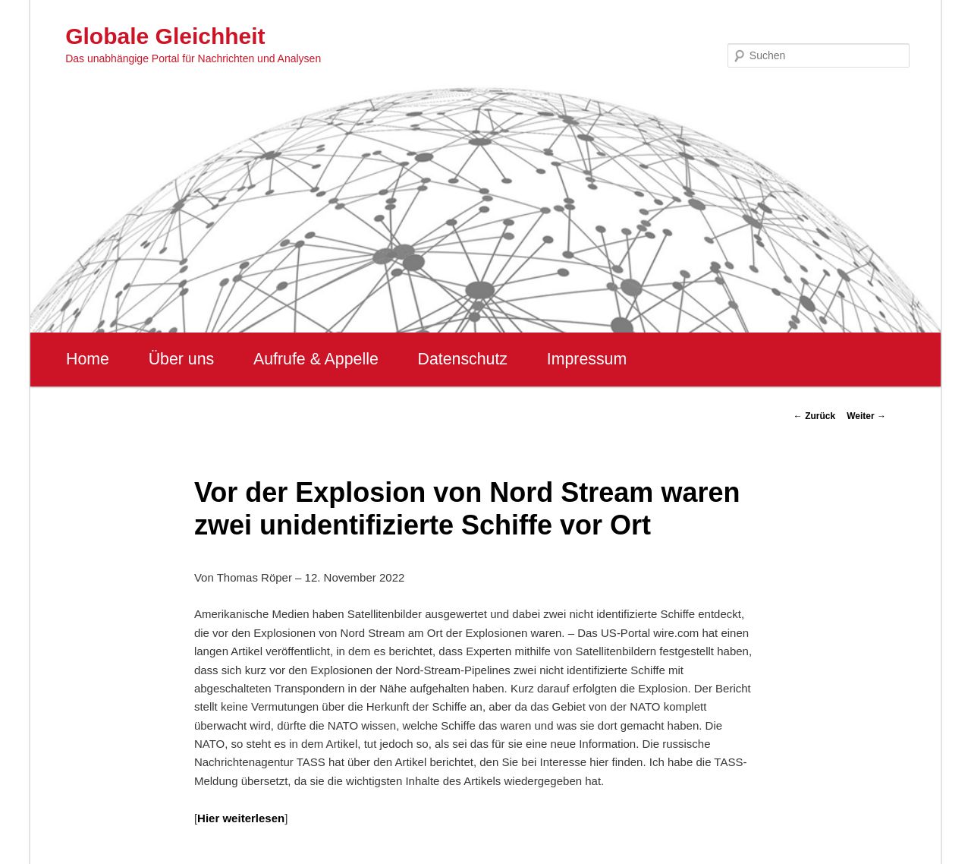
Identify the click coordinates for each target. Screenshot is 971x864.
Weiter (866, 416)
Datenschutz (462, 359)
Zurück (814, 416)
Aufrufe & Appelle (316, 359)
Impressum (587, 359)
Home (87, 359)
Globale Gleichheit (165, 36)
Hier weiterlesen (240, 818)
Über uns (182, 359)
